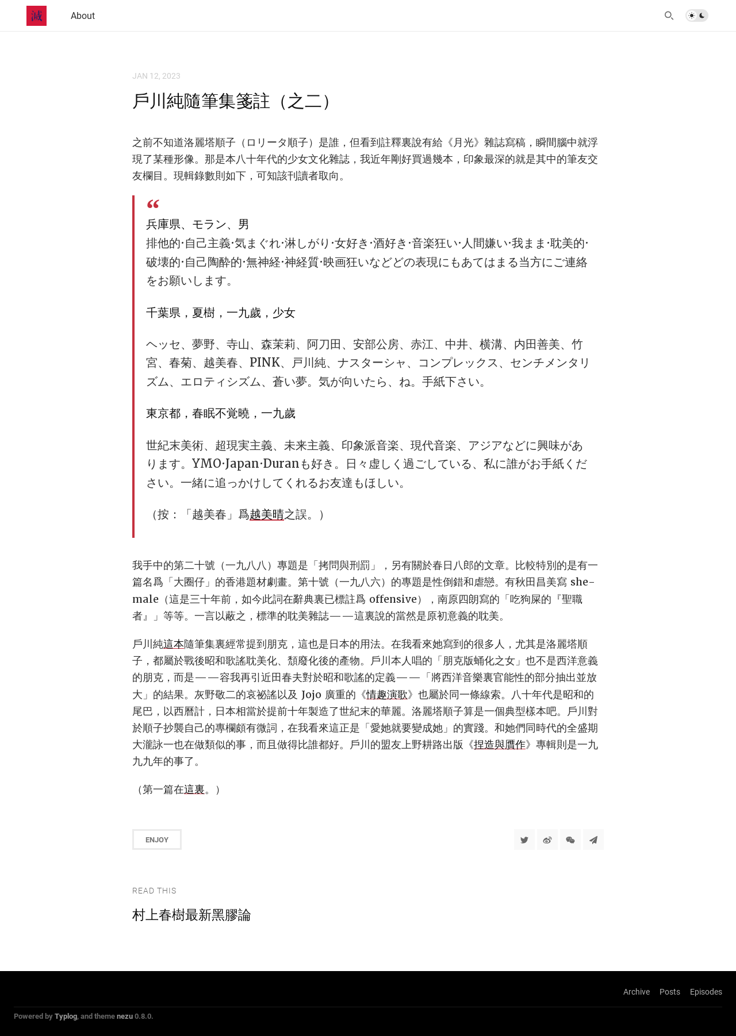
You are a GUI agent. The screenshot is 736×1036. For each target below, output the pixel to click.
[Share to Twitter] (524, 839)
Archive (636, 991)
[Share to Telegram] (593, 839)
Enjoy (156, 839)
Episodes (706, 991)
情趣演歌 (387, 694)
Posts (670, 991)
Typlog (66, 1016)
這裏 (194, 789)
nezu (125, 1016)
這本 (173, 643)
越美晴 (267, 514)
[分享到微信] (570, 839)
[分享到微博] (547, 839)
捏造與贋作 (500, 744)
